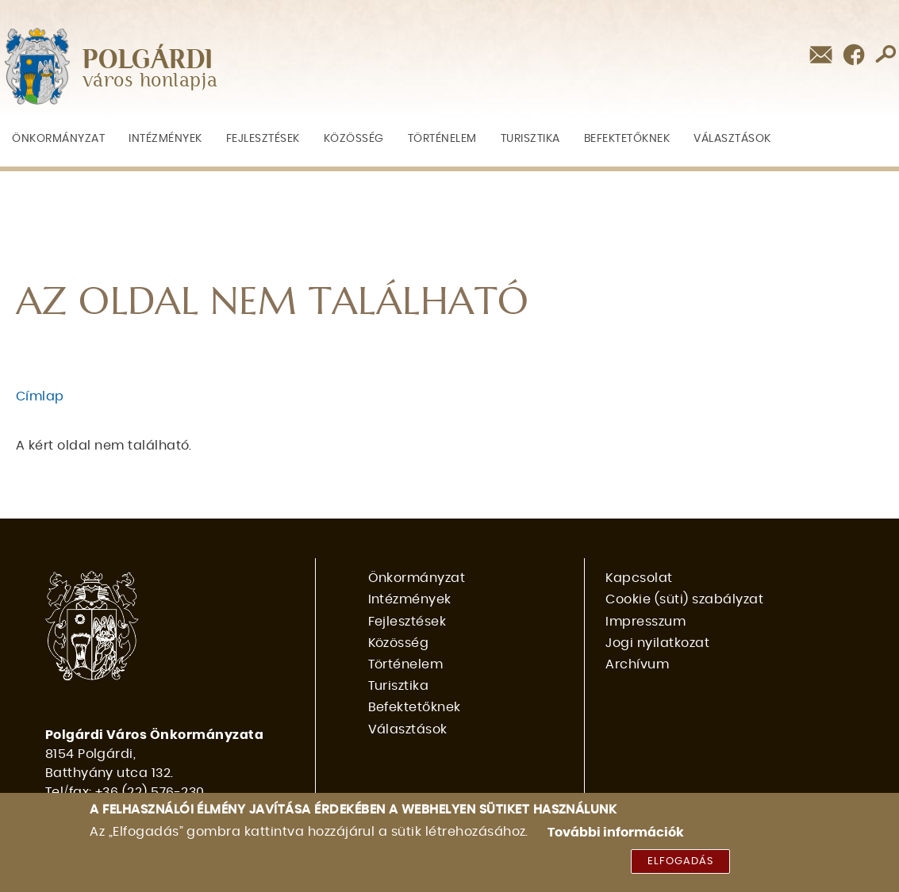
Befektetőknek (627, 138)
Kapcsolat (638, 578)
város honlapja (150, 81)
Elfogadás (680, 861)
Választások (732, 138)
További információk (615, 832)
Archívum (637, 664)
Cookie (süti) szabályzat (684, 599)
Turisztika (530, 138)
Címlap (40, 396)
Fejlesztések (263, 138)
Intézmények (165, 138)
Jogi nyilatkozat (657, 643)
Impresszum (645, 621)
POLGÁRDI (148, 60)
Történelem (442, 138)
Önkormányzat (58, 138)
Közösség (354, 138)
